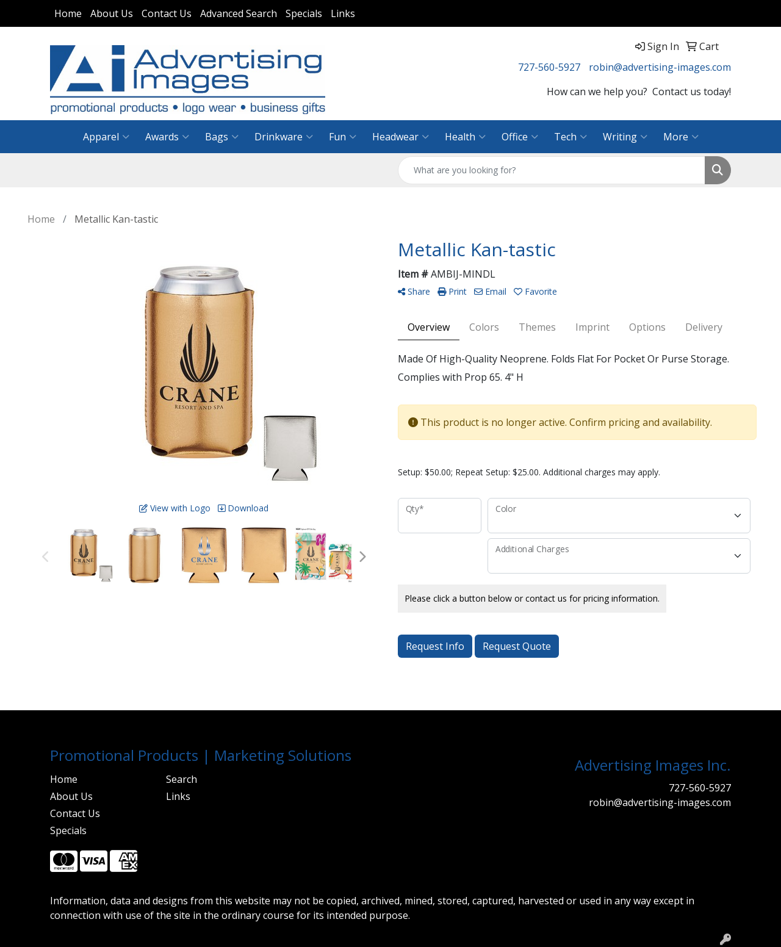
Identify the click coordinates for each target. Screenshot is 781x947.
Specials (304, 13)
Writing (625, 136)
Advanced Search (238, 13)
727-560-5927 (549, 67)
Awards (167, 136)
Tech (570, 136)
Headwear (400, 136)
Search (181, 779)
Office (520, 136)
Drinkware (283, 136)
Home (68, 13)
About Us (111, 13)
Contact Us (167, 13)
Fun (342, 136)
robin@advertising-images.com (660, 67)
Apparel (106, 136)
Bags (222, 136)
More (681, 136)
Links (343, 13)
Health (465, 136)
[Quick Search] (551, 170)
